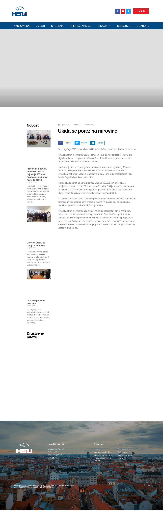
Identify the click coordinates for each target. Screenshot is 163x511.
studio (70, 486)
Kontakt (141, 11)
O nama (104, 25)
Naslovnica (21, 26)
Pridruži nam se (80, 26)
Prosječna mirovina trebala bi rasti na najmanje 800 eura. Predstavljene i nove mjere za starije (37, 174)
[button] (65, 143)
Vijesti (40, 26)
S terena (57, 26)
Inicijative (123, 26)
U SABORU (142, 26)
